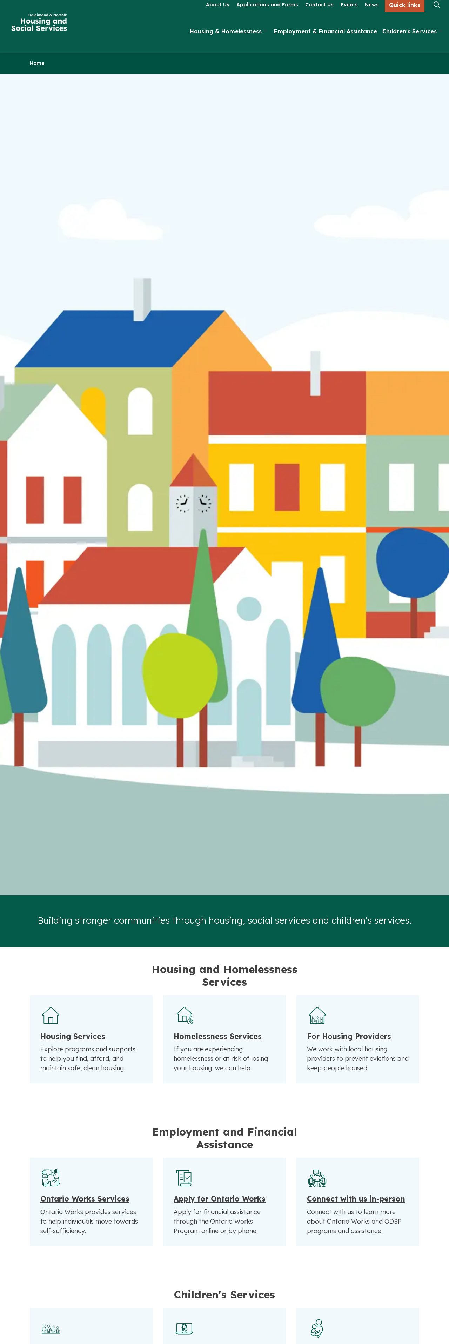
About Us (217, 13)
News (372, 13)
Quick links (404, 13)
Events (349, 13)
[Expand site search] (437, 13)
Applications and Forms (267, 13)
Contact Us (319, 13)
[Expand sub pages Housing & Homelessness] (265, 39)
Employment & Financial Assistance (325, 39)
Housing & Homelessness (226, 39)
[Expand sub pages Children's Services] (440, 39)
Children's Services (409, 39)
